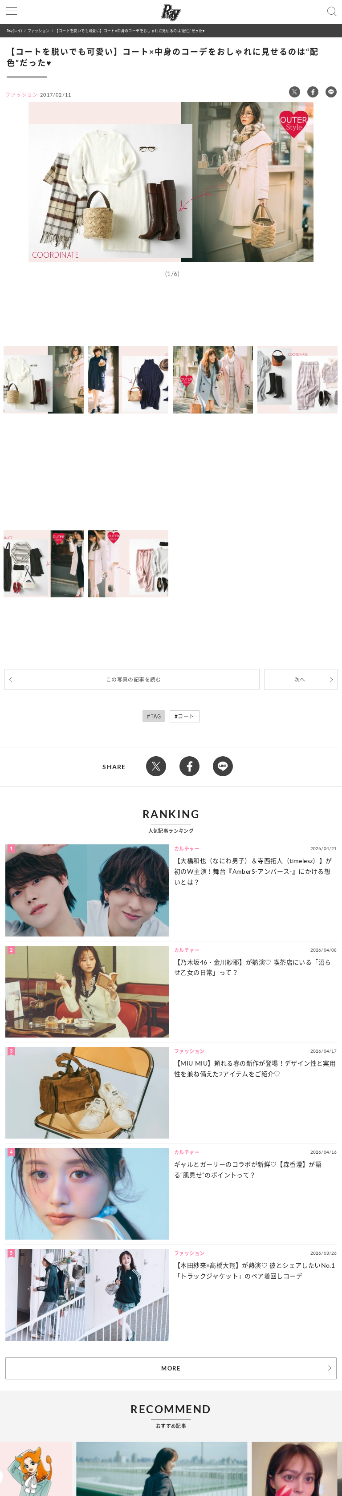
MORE (170, 1368)
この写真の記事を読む (133, 679)
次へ (299, 679)
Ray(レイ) (14, 30)
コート (186, 716)
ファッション (38, 30)
